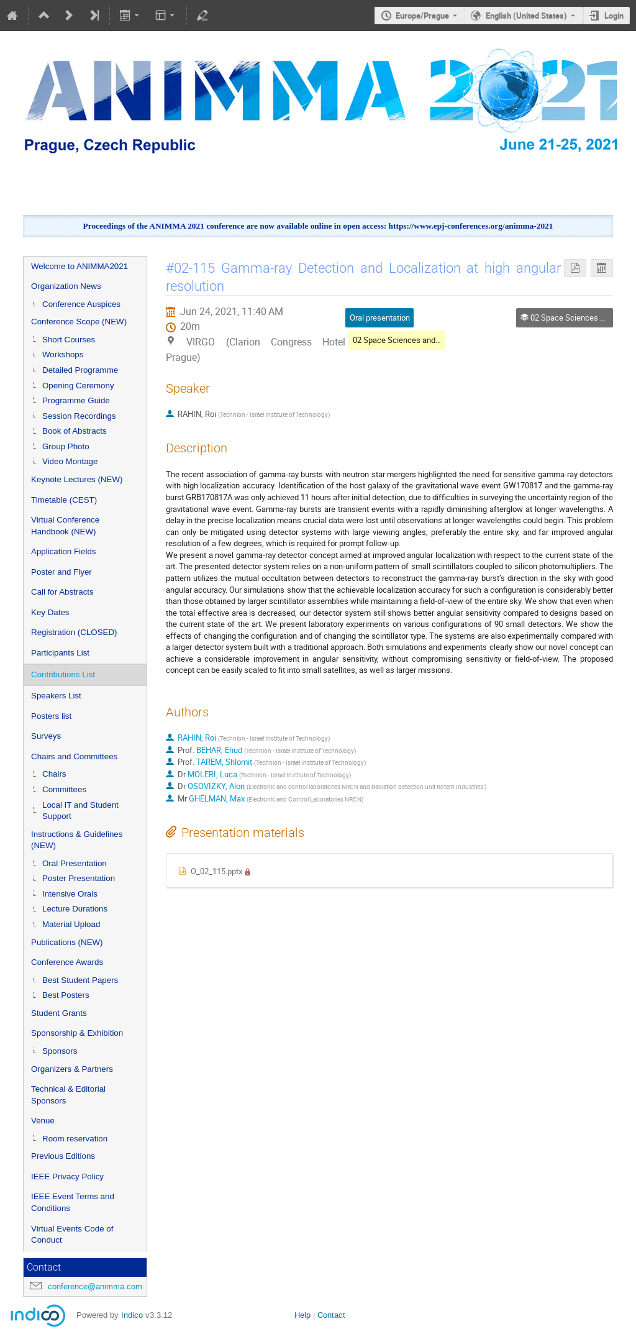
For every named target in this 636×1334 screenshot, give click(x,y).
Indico (132, 1315)
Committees (64, 789)
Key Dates (50, 612)
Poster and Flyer (61, 572)
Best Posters (65, 995)
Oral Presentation (74, 863)
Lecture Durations (74, 908)
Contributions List (63, 674)
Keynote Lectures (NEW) (76, 479)
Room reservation (74, 1138)
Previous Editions (63, 1156)
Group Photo (65, 446)
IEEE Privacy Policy (67, 1176)
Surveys (46, 736)
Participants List (60, 652)
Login (614, 15)
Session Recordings (79, 416)
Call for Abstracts (62, 591)
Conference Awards (67, 962)
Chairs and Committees (74, 756)
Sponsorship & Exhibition (77, 1033)
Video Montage (70, 461)
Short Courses (68, 339)
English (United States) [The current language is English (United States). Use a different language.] (526, 15)
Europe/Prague (422, 15)
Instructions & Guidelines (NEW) (76, 840)
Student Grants (59, 1013)
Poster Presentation (78, 878)
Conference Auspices (81, 304)
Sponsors (59, 1051)
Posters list (51, 716)
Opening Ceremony (78, 385)
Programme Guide (76, 400)
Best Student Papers (80, 980)
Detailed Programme (80, 370)
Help (302, 1315)
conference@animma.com (95, 1286)
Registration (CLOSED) (74, 632)
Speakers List (56, 695)
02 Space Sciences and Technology (415, 339)
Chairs (54, 774)
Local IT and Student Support (80, 810)
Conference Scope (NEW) (79, 321)
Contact (331, 1315)
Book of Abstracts (74, 431)
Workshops (62, 354)
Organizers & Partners (72, 1069)
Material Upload (71, 924)
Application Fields (63, 551)
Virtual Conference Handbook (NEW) (65, 525)
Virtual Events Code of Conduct (72, 1234)
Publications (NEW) (67, 942)
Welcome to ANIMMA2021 (79, 266)
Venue (43, 1120)
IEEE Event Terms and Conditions (72, 1202)
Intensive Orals (70, 893)
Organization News (66, 286)
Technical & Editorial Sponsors (68, 1094)
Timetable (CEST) (64, 500)
